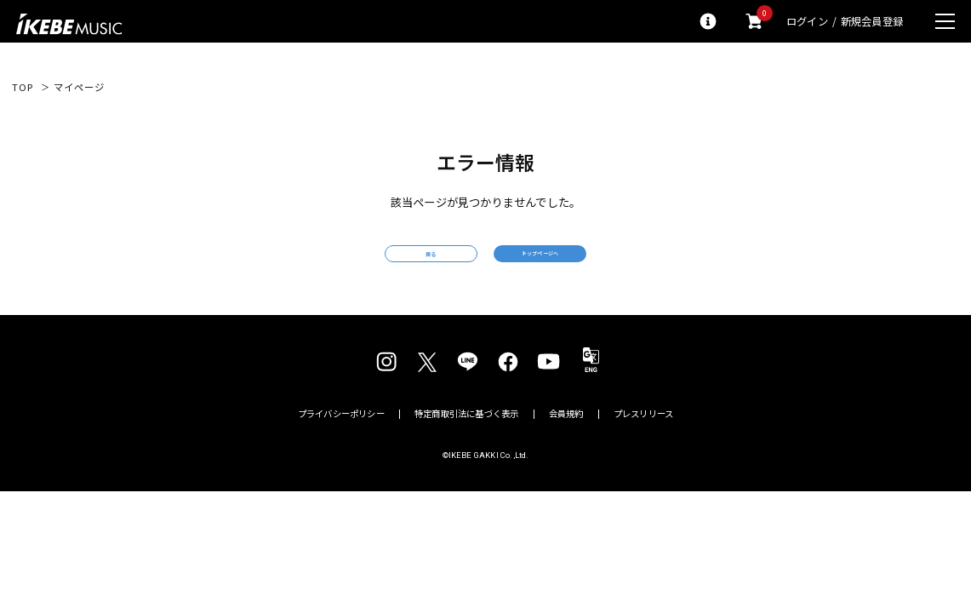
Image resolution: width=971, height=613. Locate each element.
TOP (22, 87)
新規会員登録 (872, 21)
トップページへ (603, 265)
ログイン (807, 21)
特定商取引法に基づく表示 (466, 437)
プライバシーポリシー (341, 437)
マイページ (79, 87)
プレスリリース (643, 437)
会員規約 (566, 437)
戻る (368, 266)
